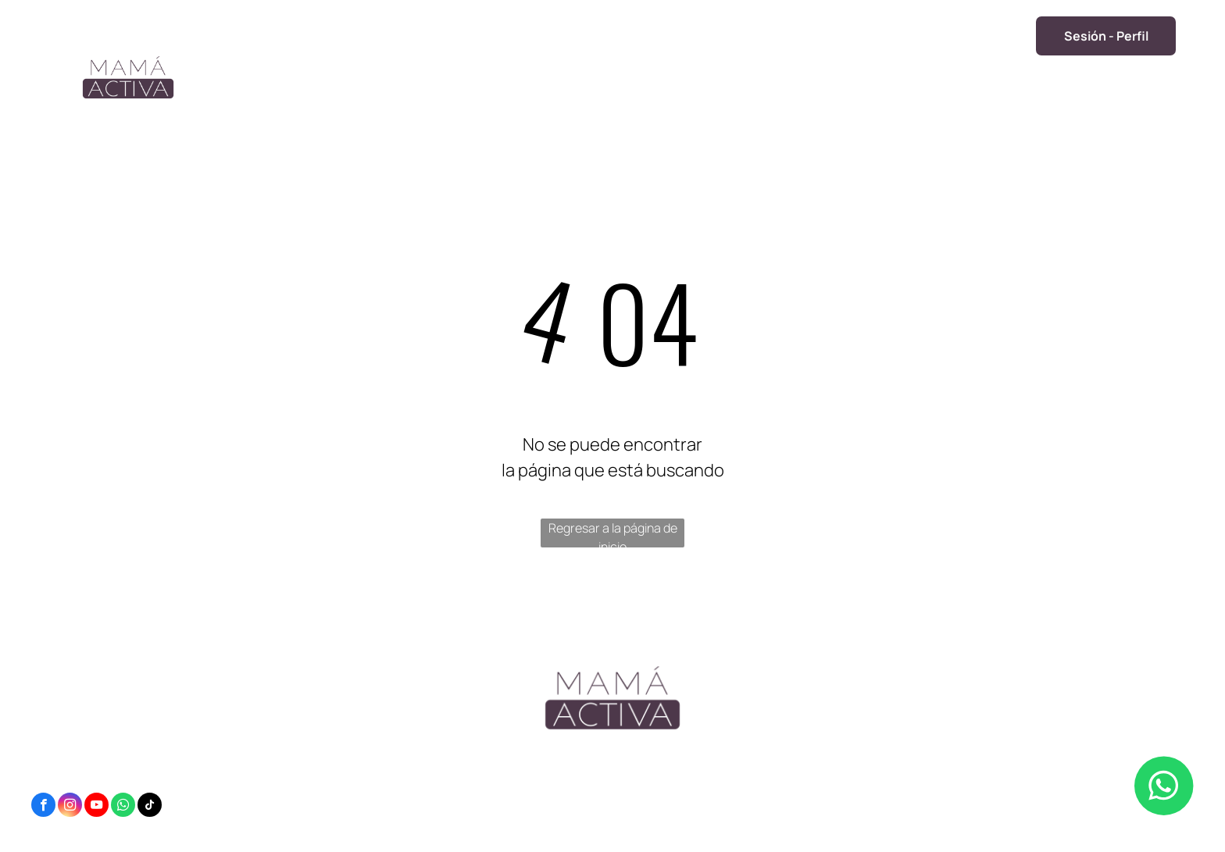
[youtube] (96, 807)
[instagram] (70, 807)
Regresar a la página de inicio (612, 533)
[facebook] (43, 807)
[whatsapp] (123, 807)
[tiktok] (150, 807)
